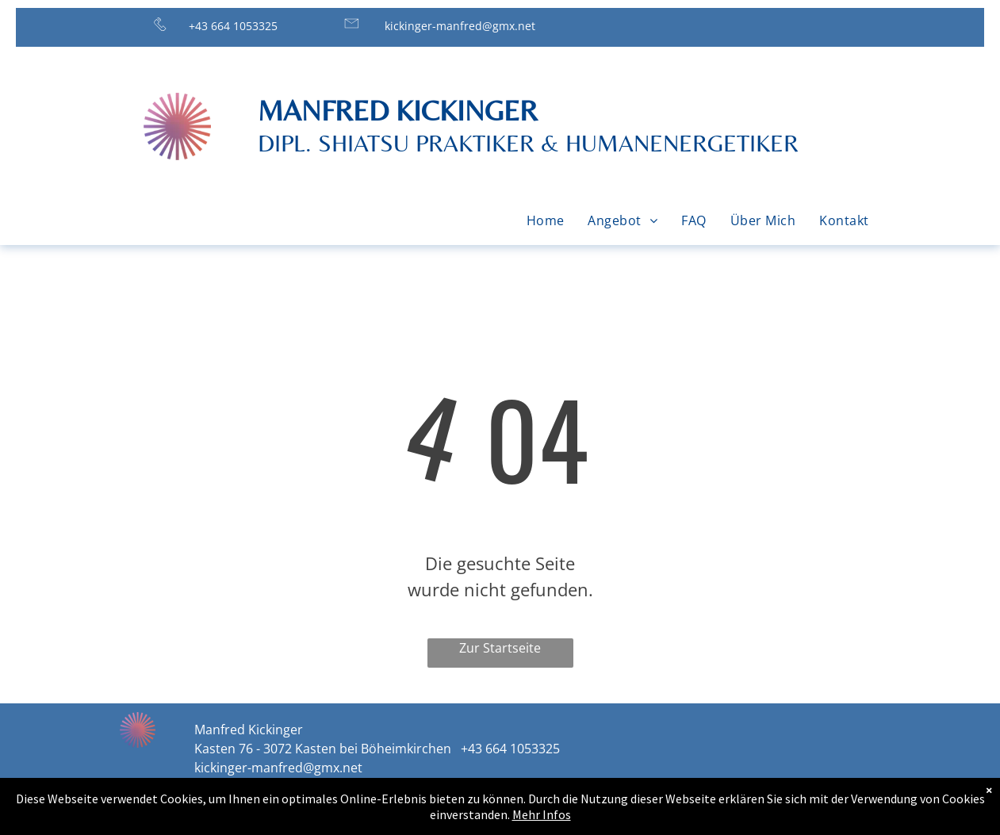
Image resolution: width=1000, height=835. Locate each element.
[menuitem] (546, 220)
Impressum (703, 808)
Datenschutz (803, 808)
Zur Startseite (500, 648)
